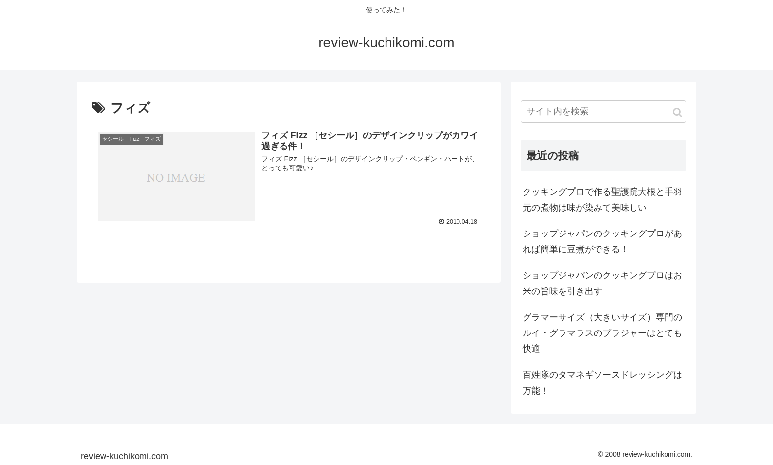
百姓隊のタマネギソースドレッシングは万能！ (602, 383)
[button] (677, 112)
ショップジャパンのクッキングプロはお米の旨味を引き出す (602, 283)
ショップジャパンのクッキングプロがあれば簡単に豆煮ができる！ (602, 241)
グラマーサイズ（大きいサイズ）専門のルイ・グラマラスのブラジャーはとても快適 (602, 333)
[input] (603, 111)
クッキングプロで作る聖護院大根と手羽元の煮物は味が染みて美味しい (602, 199)
